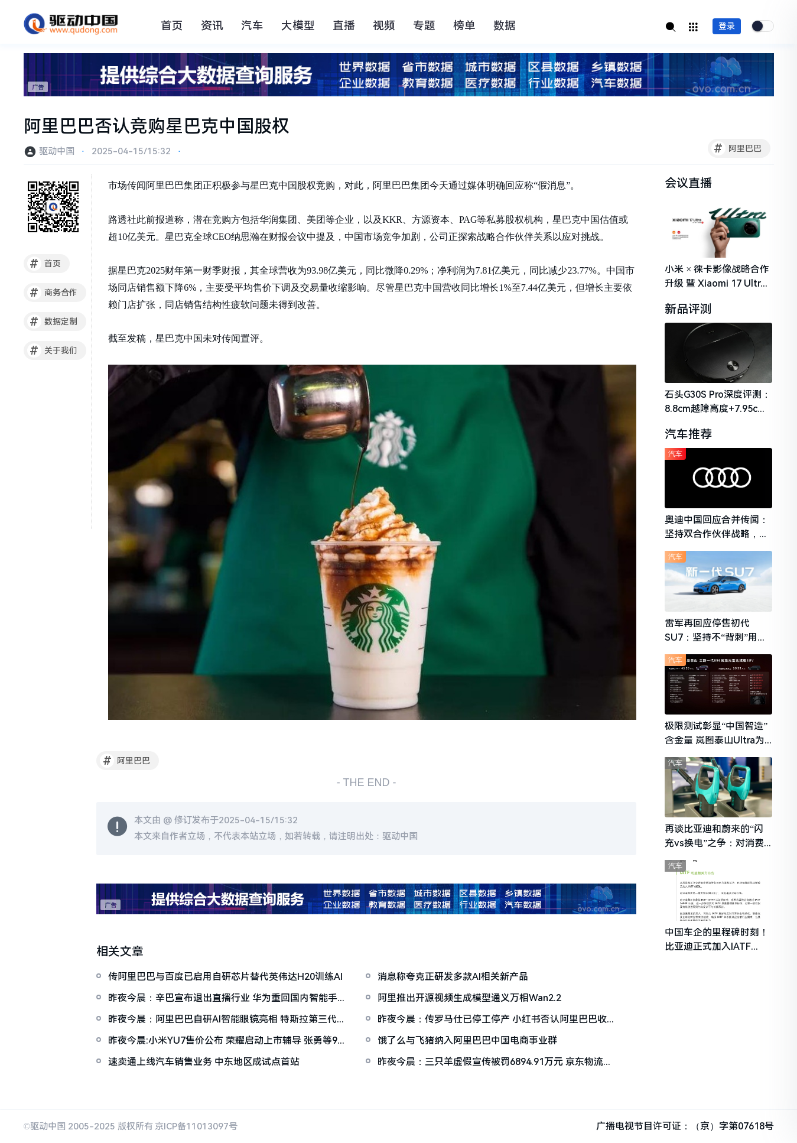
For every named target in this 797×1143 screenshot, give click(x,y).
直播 (344, 26)
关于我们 (52, 350)
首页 (172, 26)
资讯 (212, 26)
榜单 (464, 26)
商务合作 (52, 292)
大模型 (298, 26)
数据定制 (52, 321)
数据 (504, 26)
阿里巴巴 (736, 148)
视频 (384, 26)
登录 (726, 26)
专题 (424, 26)
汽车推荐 (688, 434)
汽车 (252, 26)
